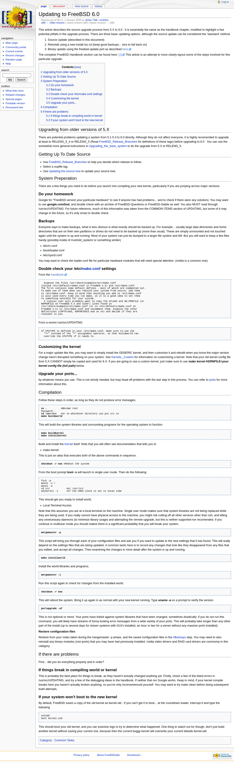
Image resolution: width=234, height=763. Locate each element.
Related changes (15, 94)
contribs (103, 20)
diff (43, 22)
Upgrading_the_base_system (108, 146)
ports (212, 379)
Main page (11, 42)
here (125, 49)
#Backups (179, 637)
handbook (57, 274)
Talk (95, 20)
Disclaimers (134, 755)
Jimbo (88, 20)
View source (81, 6)
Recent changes (14, 55)
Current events (14, 51)
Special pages (13, 99)
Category (46, 740)
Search (5, 70)
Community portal (15, 47)
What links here (14, 90)
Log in (225, 1)
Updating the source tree (65, 171)
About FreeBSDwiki (108, 755)
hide (77, 67)
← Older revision (55, 22)
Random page (13, 59)
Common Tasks (64, 740)
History (99, 6)
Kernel (68, 444)
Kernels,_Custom (123, 357)
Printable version (15, 103)
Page (44, 6)
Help (8, 63)
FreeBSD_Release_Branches (118, 141)
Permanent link (14, 107)
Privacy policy (82, 755)
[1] (120, 54)
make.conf (91, 268)
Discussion (59, 6)
